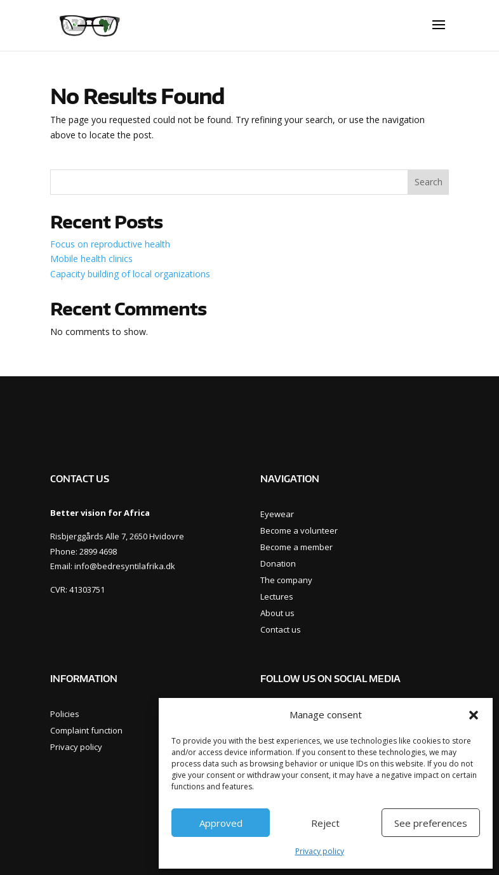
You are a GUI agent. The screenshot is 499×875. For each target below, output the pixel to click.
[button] (473, 715)
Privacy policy (319, 851)
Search (428, 182)
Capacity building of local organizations (130, 274)
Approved (221, 823)
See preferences (430, 823)
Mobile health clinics (91, 259)
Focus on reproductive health (110, 244)
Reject (325, 823)
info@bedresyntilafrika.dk (124, 566)
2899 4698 (98, 551)
